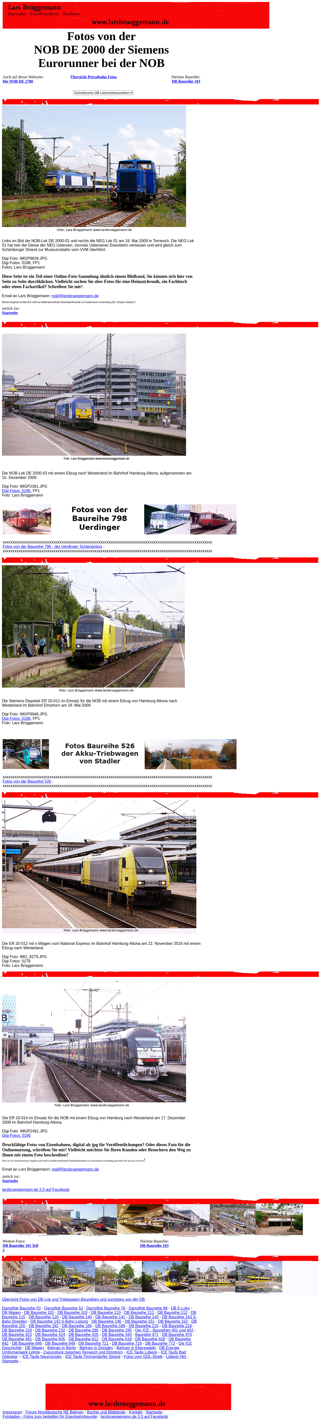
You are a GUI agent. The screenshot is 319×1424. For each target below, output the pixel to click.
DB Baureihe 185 (77, 1326)
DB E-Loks (180, 1308)
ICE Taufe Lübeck (141, 1352)
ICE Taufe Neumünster (42, 1357)
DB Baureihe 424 (50, 1335)
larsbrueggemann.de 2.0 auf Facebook (36, 1189)
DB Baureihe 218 (17, 1330)
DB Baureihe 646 (27, 1343)
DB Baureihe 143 (144, 1317)
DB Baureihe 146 (106, 1321)
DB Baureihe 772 (160, 1343)
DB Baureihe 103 (186, 81)
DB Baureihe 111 (139, 1313)
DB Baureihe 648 (60, 1343)
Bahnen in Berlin (61, 1348)
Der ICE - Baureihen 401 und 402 (164, 1330)
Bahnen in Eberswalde (136, 1348)
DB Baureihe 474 (177, 1335)
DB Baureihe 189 (110, 1326)
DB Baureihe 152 (173, 1321)
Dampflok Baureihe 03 (21, 1308)
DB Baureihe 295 (117, 1330)
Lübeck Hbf (176, 1357)
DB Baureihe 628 (150, 1339)
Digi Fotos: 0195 (16, 491)
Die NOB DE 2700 (18, 81)
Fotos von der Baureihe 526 (27, 781)
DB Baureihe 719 (127, 1343)
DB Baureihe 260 (83, 1330)
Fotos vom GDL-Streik (143, 1357)
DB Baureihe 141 (110, 1317)
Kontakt (135, 1412)
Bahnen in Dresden (96, 1348)
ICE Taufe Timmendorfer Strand (92, 1357)
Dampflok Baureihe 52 (63, 1308)
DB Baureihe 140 (77, 1317)
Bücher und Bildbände (106, 1412)
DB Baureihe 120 (44, 1317)
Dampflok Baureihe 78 (105, 1308)
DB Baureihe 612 (83, 1339)
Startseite (10, 1361)
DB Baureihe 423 (17, 1335)
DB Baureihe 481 (17, 1339)
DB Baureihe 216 (177, 1326)
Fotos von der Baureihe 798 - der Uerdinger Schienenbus (52, 546)
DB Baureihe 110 (106, 1313)
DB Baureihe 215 (144, 1326)
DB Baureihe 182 (44, 1326)
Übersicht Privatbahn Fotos (94, 77)
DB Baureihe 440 (117, 1335)
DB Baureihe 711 (93, 1343)
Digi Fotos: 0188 (16, 718)
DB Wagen (11, 1313)
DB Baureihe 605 (50, 1339)
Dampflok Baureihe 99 (148, 1308)
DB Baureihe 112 (172, 1313)
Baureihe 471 (146, 1335)
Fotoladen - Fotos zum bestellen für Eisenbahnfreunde (50, 1416)
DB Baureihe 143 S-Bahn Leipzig (59, 1321)
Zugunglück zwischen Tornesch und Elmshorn (83, 1352)
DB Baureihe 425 (83, 1335)
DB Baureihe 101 (39, 1313)
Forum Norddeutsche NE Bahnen (54, 1412)
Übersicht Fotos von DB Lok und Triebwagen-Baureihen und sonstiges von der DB (73, 1299)
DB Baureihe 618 (117, 1339)
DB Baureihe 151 (140, 1321)
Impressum (12, 1412)
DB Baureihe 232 (50, 1330)
